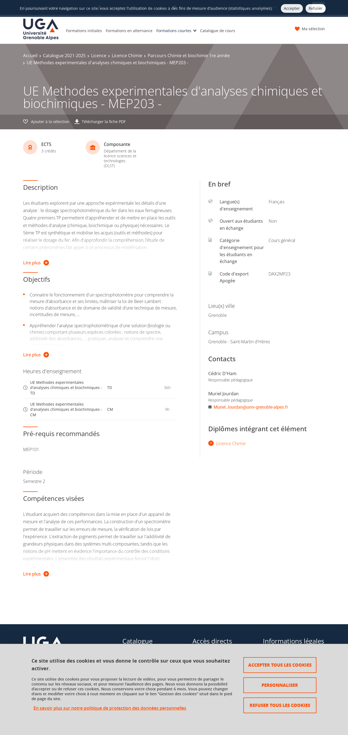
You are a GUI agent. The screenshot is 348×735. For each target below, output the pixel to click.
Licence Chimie (127, 56)
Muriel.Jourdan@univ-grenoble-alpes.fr (251, 407)
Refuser (316, 8)
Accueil (30, 56)
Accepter (292, 8)
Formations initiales (84, 30)
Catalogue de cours (217, 30)
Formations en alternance (129, 30)
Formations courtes (173, 30)
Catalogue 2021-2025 (64, 56)
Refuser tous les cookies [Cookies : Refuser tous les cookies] (280, 705)
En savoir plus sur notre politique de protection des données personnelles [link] (109, 708)
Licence (98, 56)
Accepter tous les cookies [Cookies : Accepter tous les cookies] (280, 665)
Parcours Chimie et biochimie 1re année (189, 56)
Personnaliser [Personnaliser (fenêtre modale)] (280, 685)
